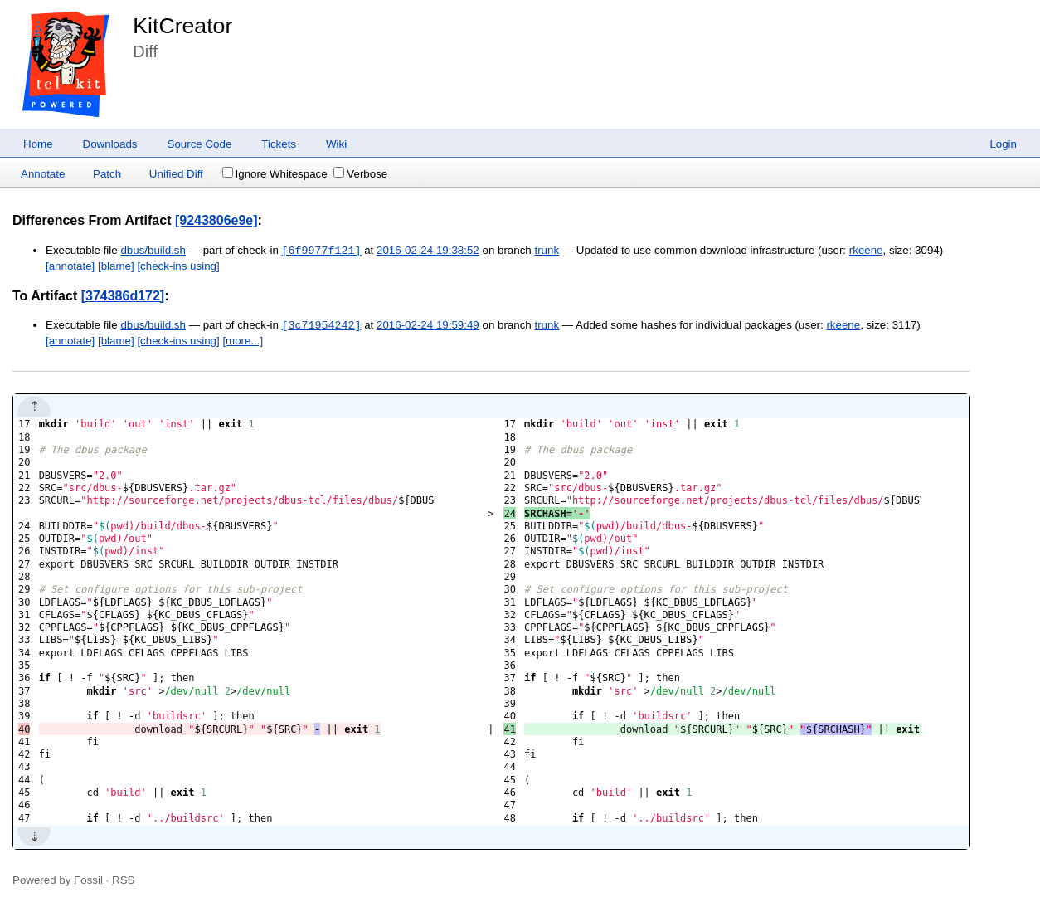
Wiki (336, 144)
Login (1003, 144)
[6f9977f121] (322, 250)
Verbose (360, 174)
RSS (123, 880)
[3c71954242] (322, 325)
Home (38, 144)
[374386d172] (123, 296)
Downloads (110, 144)
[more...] (242, 340)
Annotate (43, 174)
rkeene (866, 251)
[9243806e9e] (216, 220)
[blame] (116, 266)
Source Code (200, 144)
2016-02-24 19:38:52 (428, 251)
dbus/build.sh (153, 251)
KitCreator (182, 25)
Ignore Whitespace (275, 174)
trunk (546, 251)
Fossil (88, 880)
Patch (107, 174)
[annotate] (70, 266)
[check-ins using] (178, 266)
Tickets (278, 144)
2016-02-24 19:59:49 (428, 325)
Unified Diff (176, 174)
